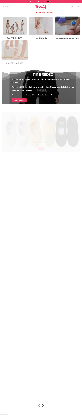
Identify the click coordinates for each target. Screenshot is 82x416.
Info (44, 12)
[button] (6, 6)
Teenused (38, 12)
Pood (31, 12)
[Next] (42, 406)
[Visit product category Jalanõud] (41, 29)
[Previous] (39, 406)
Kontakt (50, 12)
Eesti (48, 2)
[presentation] (4, 411)
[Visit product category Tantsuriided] (15, 30)
